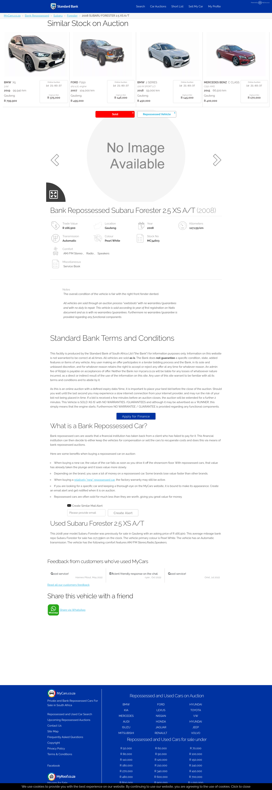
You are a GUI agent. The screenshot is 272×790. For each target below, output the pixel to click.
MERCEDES (126, 716)
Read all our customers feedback (68, 585)
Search (140, 6)
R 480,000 (126, 777)
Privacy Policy (56, 748)
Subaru (58, 15)
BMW (126, 704)
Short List (177, 6)
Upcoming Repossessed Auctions (68, 720)
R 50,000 (126, 748)
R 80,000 (126, 754)
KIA (126, 710)
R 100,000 (195, 754)
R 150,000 (195, 759)
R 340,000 (161, 771)
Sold (123, 113)
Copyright (53, 742)
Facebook (53, 765)
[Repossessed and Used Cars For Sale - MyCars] (68, 6)
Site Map (53, 731)
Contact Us (54, 725)
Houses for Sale (61, 778)
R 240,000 (195, 765)
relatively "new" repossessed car (94, 479)
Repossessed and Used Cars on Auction (167, 695)
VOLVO (195, 733)
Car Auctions (158, 6)
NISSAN (161, 716)
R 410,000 (195, 771)
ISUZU (126, 727)
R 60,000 (161, 748)
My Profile (214, 6)
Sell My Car (196, 6)
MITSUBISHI (126, 733)
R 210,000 (161, 765)
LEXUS (161, 710)
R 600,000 (161, 777)
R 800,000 (126, 782)
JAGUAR (160, 727)
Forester (72, 15)
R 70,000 (195, 748)
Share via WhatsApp (72, 610)
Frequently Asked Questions (65, 737)
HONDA (161, 721)
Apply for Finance (136, 416)
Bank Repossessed (37, 15)
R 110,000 (126, 759)
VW (195, 716)
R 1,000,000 (195, 782)
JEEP (195, 727)
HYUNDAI (195, 704)
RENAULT (161, 733)
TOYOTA (195, 710)
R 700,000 (195, 777)
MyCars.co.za (12, 15)
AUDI (126, 721)
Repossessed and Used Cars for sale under (166, 739)
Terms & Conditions (59, 754)
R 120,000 (161, 759)
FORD (161, 704)
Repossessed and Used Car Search (69, 714)
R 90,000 (161, 754)
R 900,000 (161, 782)
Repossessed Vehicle (159, 113)
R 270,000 (126, 771)
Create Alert (123, 513)
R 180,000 (126, 765)
